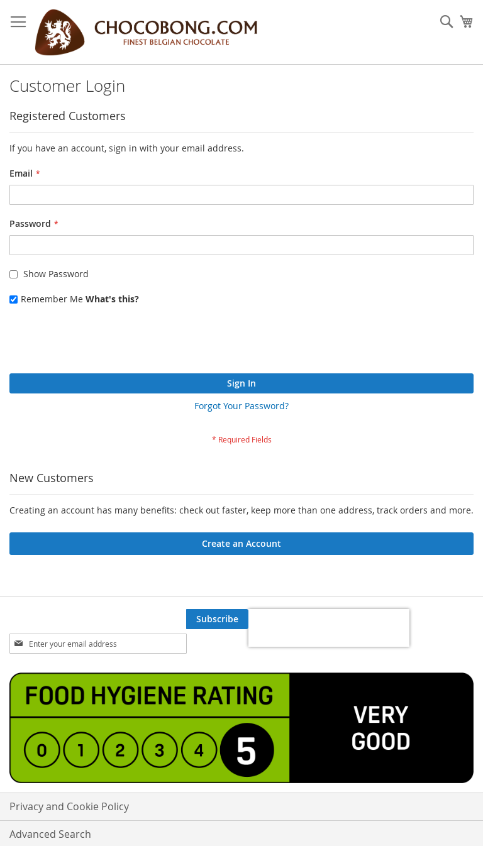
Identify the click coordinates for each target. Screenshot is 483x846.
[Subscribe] (217, 619)
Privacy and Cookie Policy (69, 806)
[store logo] (146, 32)
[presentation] (105, 342)
